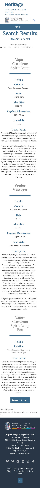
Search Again (20, 400)
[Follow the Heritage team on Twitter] (12, 461)
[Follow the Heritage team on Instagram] (28, 461)
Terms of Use (19, 471)
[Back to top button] (20, 480)
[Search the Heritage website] (32, 20)
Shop (9, 468)
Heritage (14, 4)
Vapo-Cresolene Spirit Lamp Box (20, 323)
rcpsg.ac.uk (18, 468)
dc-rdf (10, 412)
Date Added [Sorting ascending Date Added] (26, 47)
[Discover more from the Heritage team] (33, 461)
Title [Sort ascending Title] (9, 47)
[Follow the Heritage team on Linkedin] (23, 461)
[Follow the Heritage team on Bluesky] (7, 461)
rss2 (1, 414)
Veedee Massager (20, 187)
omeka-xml (31, 412)
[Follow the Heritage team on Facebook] (18, 461)
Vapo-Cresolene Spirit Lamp (20, 63)
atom (2, 412)
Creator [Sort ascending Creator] (16, 47)
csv (6, 412)
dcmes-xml (18, 412)
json (25, 412)
